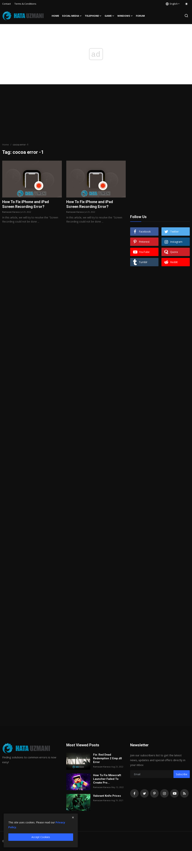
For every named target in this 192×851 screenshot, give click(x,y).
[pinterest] (154, 793)
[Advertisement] (96, 114)
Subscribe (181, 774)
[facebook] (134, 793)
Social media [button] (72, 16)
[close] (73, 817)
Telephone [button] (93, 16)
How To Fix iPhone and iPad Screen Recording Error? (25, 204)
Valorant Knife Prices (107, 795)
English (172, 3)
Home (55, 15)
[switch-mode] (186, 3)
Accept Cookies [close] (40, 837)
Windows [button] (125, 16)
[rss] (184, 793)
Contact (6, 3)
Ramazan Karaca (11, 211)
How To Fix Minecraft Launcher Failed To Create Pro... (107, 779)
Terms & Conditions (25, 3)
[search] (186, 15)
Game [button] (109, 16)
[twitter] (144, 793)
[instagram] (164, 793)
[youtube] (174, 793)
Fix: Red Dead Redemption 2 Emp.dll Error (107, 758)
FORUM (140, 15)
